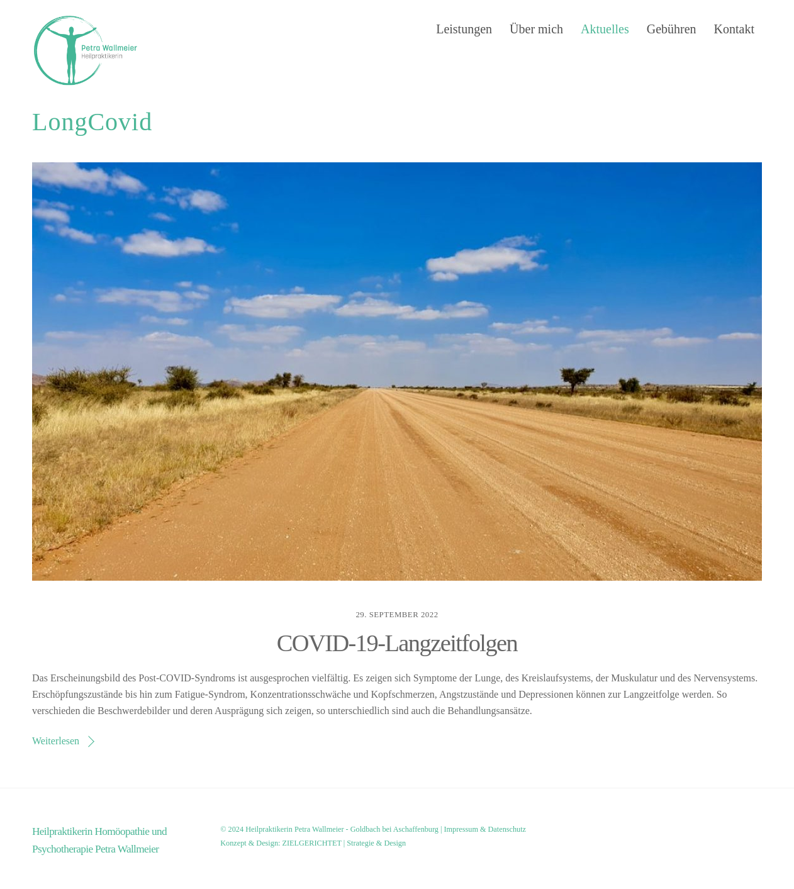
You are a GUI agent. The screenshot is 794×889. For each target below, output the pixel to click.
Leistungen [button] (464, 29)
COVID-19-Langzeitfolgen (397, 643)
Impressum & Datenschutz (485, 829)
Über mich (536, 29)
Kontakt (734, 29)
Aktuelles (605, 29)
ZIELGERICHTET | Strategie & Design (344, 843)
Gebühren (671, 29)
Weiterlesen (55, 740)
